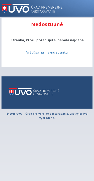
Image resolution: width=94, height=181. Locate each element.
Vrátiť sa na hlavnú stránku (47, 52)
